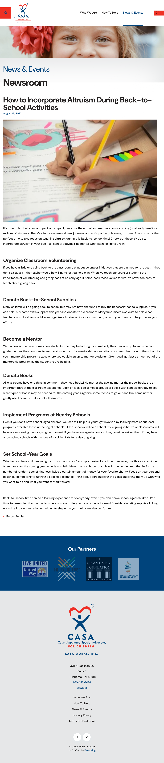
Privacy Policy (82, 715)
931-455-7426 (82, 682)
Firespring (90, 750)
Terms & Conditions (82, 721)
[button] (5, 13)
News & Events (115, 13)
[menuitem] (70, 13)
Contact (82, 688)
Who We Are (70, 13)
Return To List (15, 516)
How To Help (91, 13)
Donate (149, 13)
